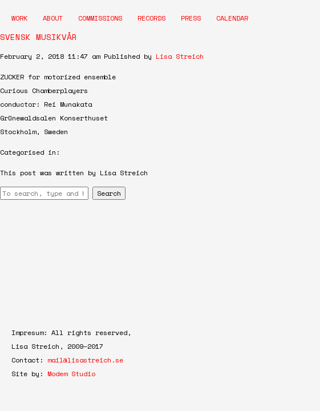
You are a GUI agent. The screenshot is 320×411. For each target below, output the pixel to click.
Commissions (100, 18)
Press (191, 18)
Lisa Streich (180, 56)
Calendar (232, 18)
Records (151, 18)
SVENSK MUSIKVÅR (38, 37)
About (53, 18)
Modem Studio (71, 373)
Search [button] (109, 193)
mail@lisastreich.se (85, 360)
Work (19, 18)
